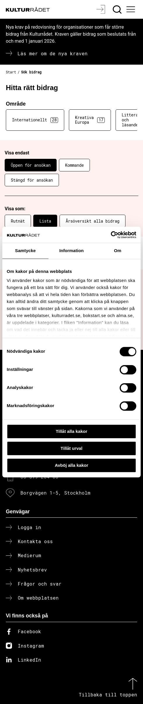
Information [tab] (71, 250)
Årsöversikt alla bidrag (92, 221)
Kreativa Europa (90, 120)
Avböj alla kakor (71, 465)
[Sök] (118, 9)
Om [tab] (117, 250)
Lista (45, 221)
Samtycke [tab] (25, 250)
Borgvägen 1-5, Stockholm (55, 493)
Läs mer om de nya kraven (53, 53)
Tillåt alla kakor (71, 431)
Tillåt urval (72, 448)
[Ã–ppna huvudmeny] (131, 9)
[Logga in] (101, 9)
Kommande (74, 165)
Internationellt (35, 120)
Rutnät (18, 221)
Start (11, 72)
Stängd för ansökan (32, 180)
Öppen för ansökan (30, 165)
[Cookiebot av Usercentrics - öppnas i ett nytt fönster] (110, 235)
